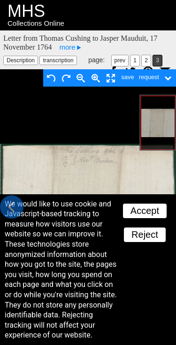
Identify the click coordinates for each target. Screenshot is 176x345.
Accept (144, 211)
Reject (144, 234)
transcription (58, 60)
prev (120, 60)
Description (21, 60)
